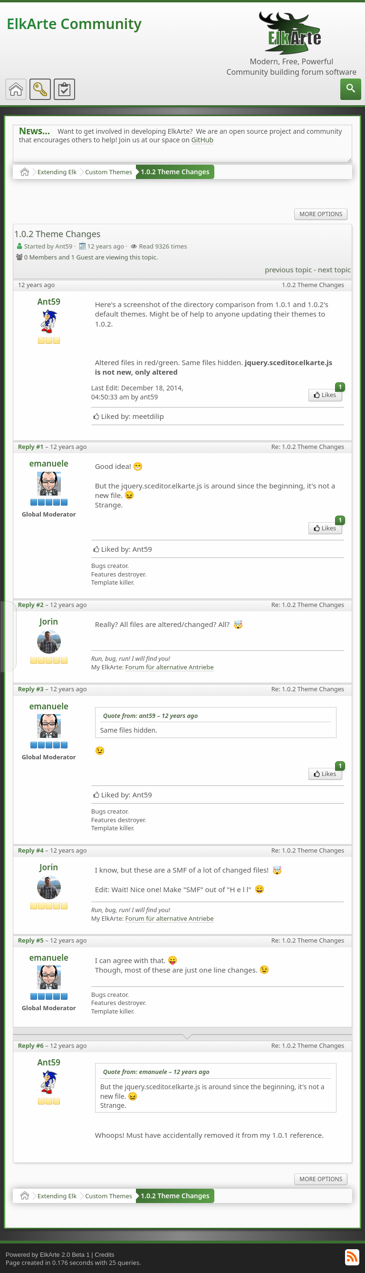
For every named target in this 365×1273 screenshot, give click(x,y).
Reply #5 (31, 940)
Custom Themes (108, 172)
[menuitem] (350, 89)
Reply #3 (31, 689)
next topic (334, 269)
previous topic (288, 269)
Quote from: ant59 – (150, 715)
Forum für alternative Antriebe (169, 667)
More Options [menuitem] (320, 214)
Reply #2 (31, 604)
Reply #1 (31, 446)
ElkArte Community (74, 23)
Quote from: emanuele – (156, 1071)
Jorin (48, 621)
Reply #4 (31, 850)
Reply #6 (31, 1045)
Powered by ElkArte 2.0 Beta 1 (48, 1254)
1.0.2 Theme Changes (175, 171)
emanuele (48, 463)
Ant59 (48, 301)
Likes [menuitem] (328, 394)
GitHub (203, 139)
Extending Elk (57, 172)
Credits (104, 1254)
